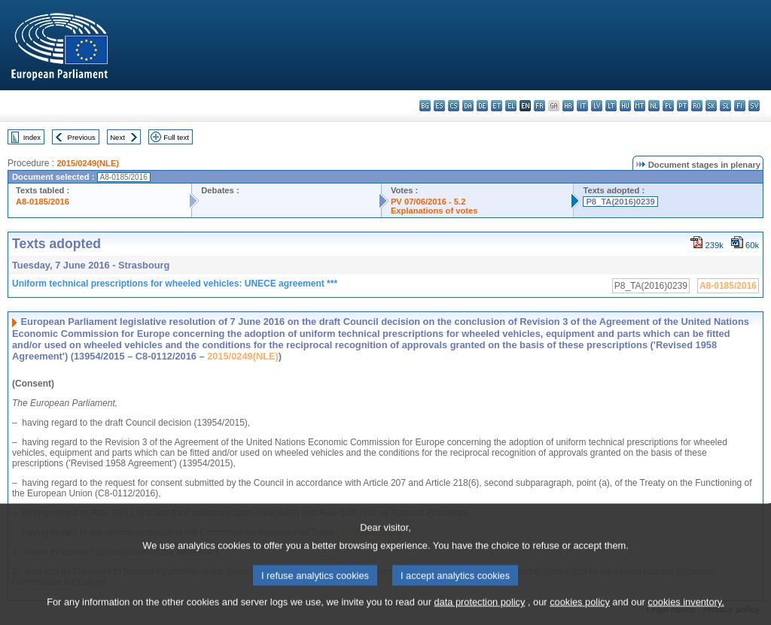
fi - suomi (739, 105)
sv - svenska (754, 105)
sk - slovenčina (711, 105)
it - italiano (582, 105)
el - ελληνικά (511, 105)
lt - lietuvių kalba (611, 105)
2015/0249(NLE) (87, 163)
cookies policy (580, 614)
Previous (82, 137)
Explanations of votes (434, 210)
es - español (439, 105)
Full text (176, 137)
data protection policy (479, 614)
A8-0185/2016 (42, 201)
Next (117, 137)
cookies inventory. (686, 614)
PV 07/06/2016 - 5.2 (428, 201)
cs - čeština (453, 105)
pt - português (682, 105)
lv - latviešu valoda (596, 105)
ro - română (696, 105)
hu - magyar (625, 105)
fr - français (539, 105)
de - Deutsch (482, 105)
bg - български (425, 105)
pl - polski (668, 105)
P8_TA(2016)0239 (620, 201)
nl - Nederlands (654, 105)
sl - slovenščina (725, 105)
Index (32, 137)
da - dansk (468, 105)
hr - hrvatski (568, 105)
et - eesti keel (496, 105)
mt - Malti (639, 105)
